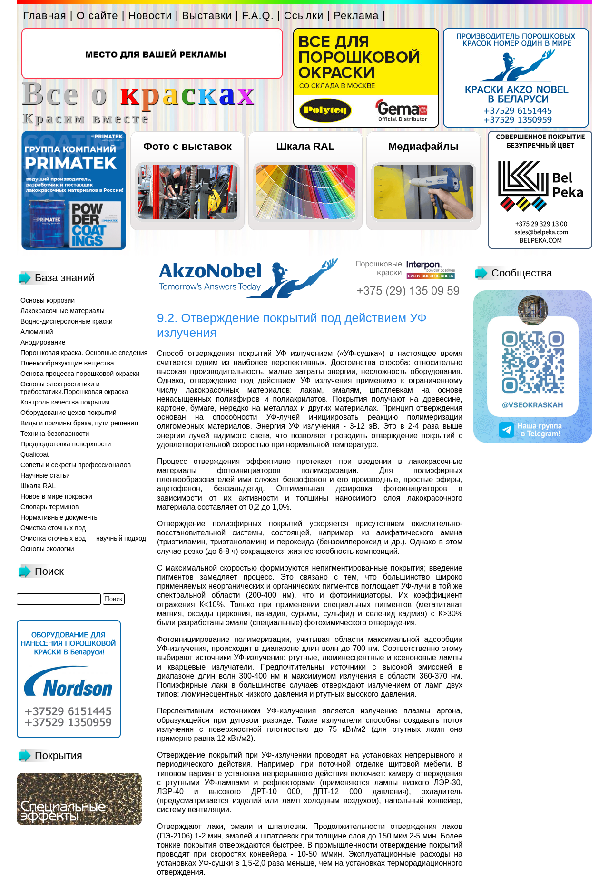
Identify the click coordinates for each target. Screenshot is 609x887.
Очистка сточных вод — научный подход (83, 538)
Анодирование (43, 342)
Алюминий (36, 331)
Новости (150, 15)
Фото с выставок (187, 146)
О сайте (97, 15)
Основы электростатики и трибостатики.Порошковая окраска (74, 387)
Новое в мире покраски (56, 496)
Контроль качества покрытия (64, 402)
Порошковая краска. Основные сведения (83, 352)
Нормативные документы (59, 517)
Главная (45, 15)
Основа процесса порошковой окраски (79, 373)
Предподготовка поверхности (65, 444)
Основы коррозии (47, 300)
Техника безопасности (54, 433)
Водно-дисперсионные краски (66, 321)
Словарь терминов (49, 507)
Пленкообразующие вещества (67, 363)
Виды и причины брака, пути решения (79, 423)
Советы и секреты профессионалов (75, 465)
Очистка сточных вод (53, 528)
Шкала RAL (305, 146)
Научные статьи (45, 475)
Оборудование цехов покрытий (68, 412)
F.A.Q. (258, 15)
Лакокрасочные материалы (62, 311)
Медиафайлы (423, 146)
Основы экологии (47, 548)
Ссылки (304, 15)
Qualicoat (34, 454)
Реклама (356, 15)
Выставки (207, 15)
